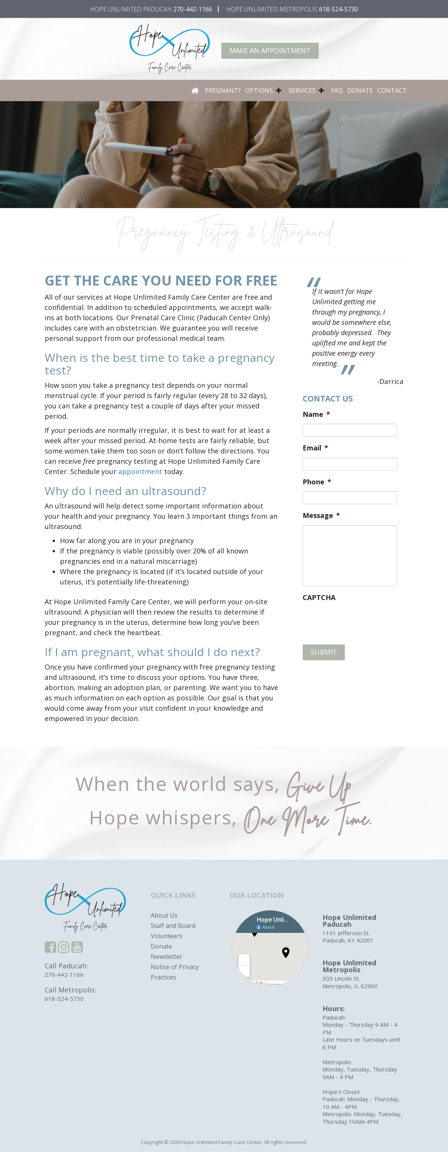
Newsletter (166, 956)
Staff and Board (173, 925)
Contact (392, 90)
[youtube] (77, 949)
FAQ (337, 90)
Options (259, 90)
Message (321, 515)
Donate (360, 90)
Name (316, 414)
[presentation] (361, 622)
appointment (140, 471)
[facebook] (50, 949)
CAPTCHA (319, 597)
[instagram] (63, 949)
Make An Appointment (270, 50)
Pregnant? (223, 90)
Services (302, 90)
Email (315, 448)
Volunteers (166, 936)
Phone (317, 482)
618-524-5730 (338, 9)
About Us (164, 915)
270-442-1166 (192, 9)
